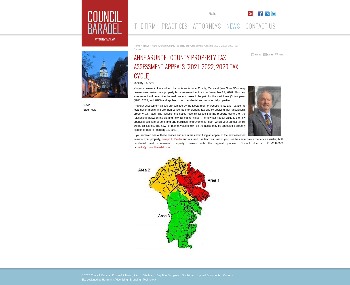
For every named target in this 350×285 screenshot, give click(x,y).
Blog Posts (90, 109)
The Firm (145, 25)
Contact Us (260, 25)
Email (267, 54)
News (233, 25)
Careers (228, 275)
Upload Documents (208, 275)
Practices (175, 25)
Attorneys (207, 25)
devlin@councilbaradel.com (153, 147)
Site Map (148, 275)
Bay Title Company (167, 275)
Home (137, 45)
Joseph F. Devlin (172, 139)
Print (278, 54)
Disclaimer (188, 275)
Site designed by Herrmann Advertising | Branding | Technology (119, 279)
